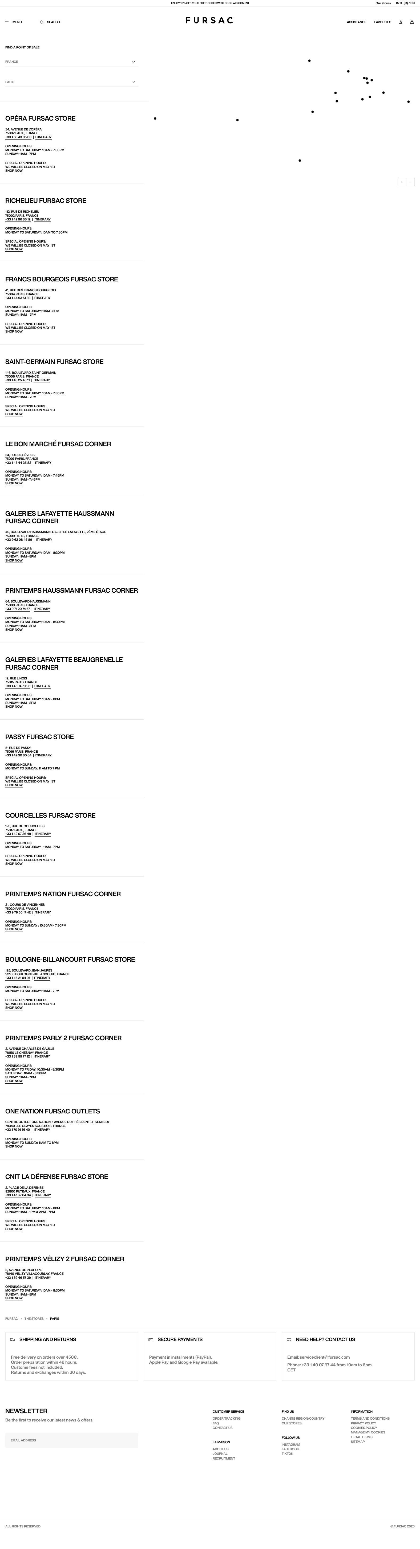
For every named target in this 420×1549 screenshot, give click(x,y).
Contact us (223, 1427)
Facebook (290, 1449)
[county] (71, 62)
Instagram (291, 1444)
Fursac (11, 1318)
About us (221, 1449)
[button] (367, 83)
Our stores (383, 3)
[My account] (401, 22)
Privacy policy (363, 1423)
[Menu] (17, 22)
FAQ (216, 1423)
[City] (71, 82)
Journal (220, 1453)
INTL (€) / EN (405, 3)
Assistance (356, 22)
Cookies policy (364, 1427)
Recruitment (224, 1458)
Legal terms (362, 1437)
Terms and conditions (370, 1418)
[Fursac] (209, 20)
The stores (34, 1318)
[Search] (52, 22)
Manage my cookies (368, 1432)
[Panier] (412, 22)
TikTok (287, 1453)
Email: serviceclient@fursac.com (318, 1357)
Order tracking (227, 1418)
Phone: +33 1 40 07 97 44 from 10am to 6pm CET (329, 1367)
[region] (282, 111)
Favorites (382, 22)
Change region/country (303, 1418)
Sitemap (358, 1441)
